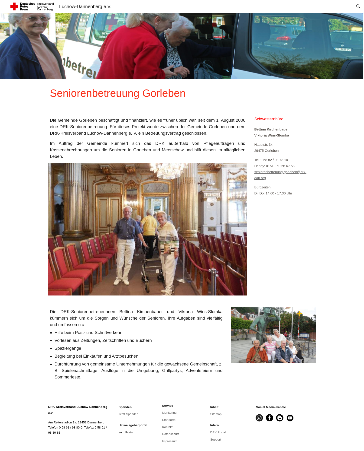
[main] (159, 93)
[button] (358, 6)
